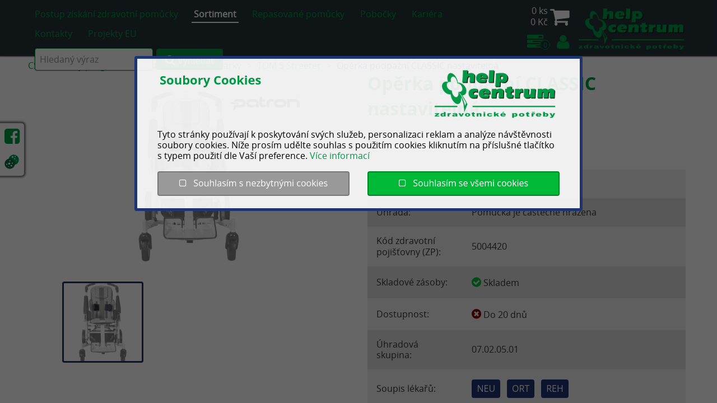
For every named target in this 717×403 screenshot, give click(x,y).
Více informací (340, 155)
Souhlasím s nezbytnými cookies (253, 183)
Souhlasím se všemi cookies (463, 183)
